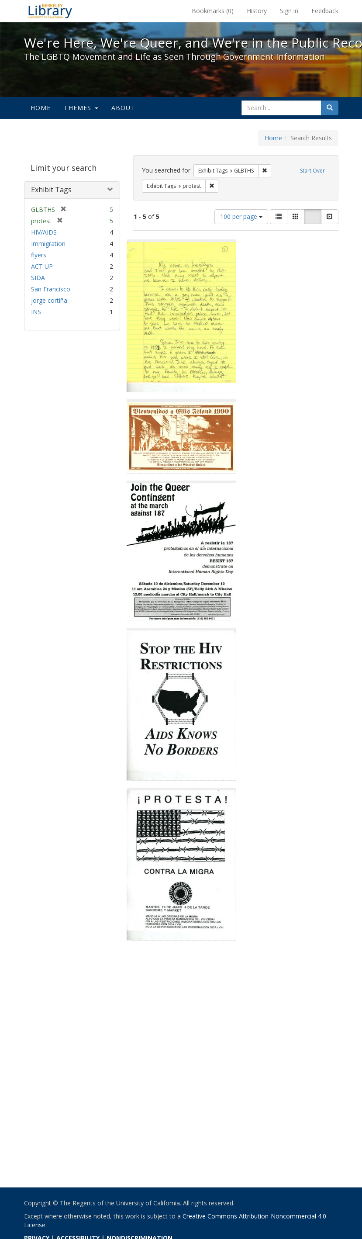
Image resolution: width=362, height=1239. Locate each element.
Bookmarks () (213, 11)
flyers (38, 255)
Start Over (312, 170)
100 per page (241, 216)
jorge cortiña (49, 300)
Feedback (324, 11)
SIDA (38, 277)
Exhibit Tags (51, 189)
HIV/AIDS (44, 232)
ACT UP (42, 266)
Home (41, 108)
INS (36, 312)
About (123, 108)
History (257, 11)
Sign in (289, 11)
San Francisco (50, 289)
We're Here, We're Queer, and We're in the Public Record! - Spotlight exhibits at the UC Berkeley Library (50, 11)
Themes (81, 108)
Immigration (48, 243)
